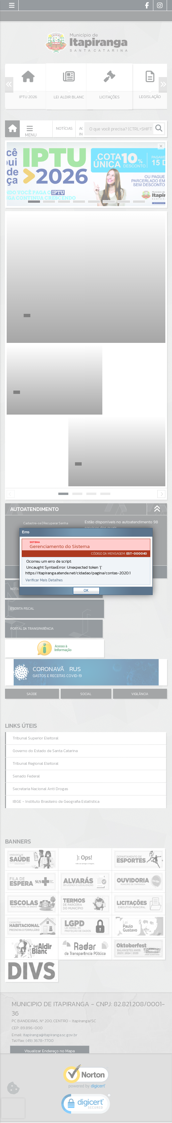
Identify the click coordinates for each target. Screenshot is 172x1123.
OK (86, 590)
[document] (86, 562)
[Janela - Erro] (86, 561)
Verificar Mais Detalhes (44, 580)
